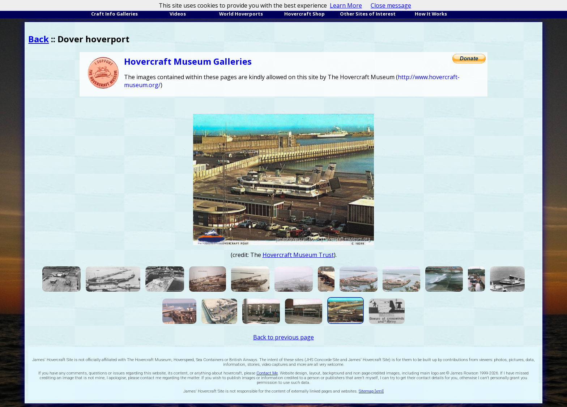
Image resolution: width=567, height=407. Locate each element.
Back (38, 39)
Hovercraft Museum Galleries (188, 61)
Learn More (346, 5)
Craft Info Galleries (114, 13)
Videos (178, 13)
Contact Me (267, 373)
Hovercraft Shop (304, 13)
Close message (391, 5)
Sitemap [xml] (371, 391)
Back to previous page (283, 337)
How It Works (431, 13)
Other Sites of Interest (368, 13)
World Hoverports (241, 13)
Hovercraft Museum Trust (298, 255)
